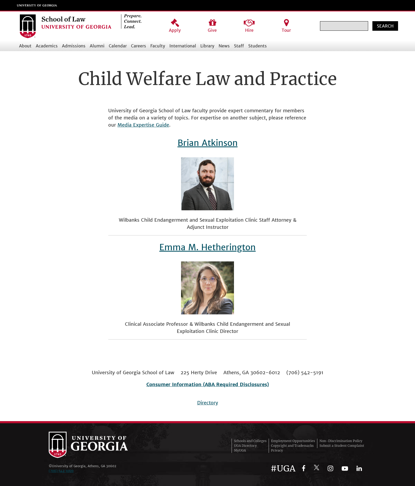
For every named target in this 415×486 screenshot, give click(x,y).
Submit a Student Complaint (341, 446)
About (25, 45)
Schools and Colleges (250, 441)
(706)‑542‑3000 (61, 471)
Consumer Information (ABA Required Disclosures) (207, 384)
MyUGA (240, 450)
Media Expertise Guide (143, 125)
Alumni (97, 45)
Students (257, 45)
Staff (239, 45)
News (224, 45)
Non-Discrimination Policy (340, 441)
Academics (47, 45)
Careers (138, 45)
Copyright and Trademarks (292, 446)
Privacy (277, 450)
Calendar (118, 45)
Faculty (157, 45)
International (182, 45)
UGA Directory (245, 446)
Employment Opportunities (293, 441)
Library (207, 45)
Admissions (73, 45)
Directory (207, 403)
